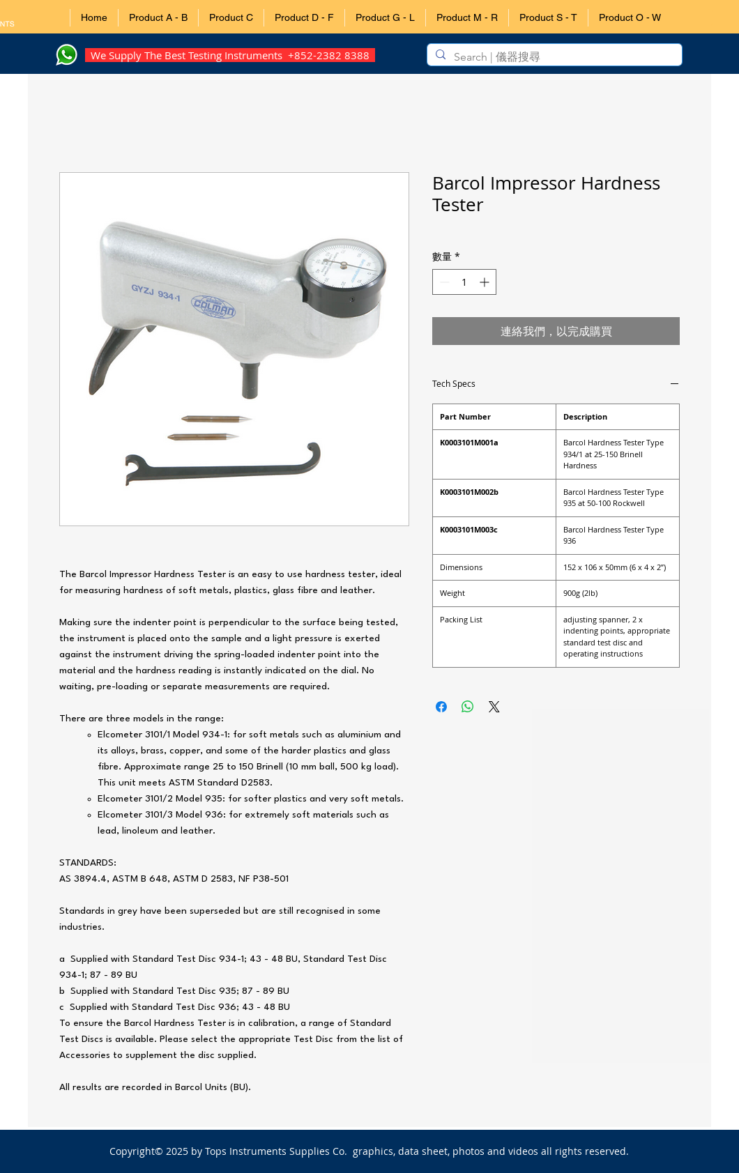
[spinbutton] (464, 282)
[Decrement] (443, 282)
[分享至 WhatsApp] (467, 706)
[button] (158, 17)
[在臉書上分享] (441, 706)
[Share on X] (494, 706)
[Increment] (485, 282)
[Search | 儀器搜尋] (553, 57)
